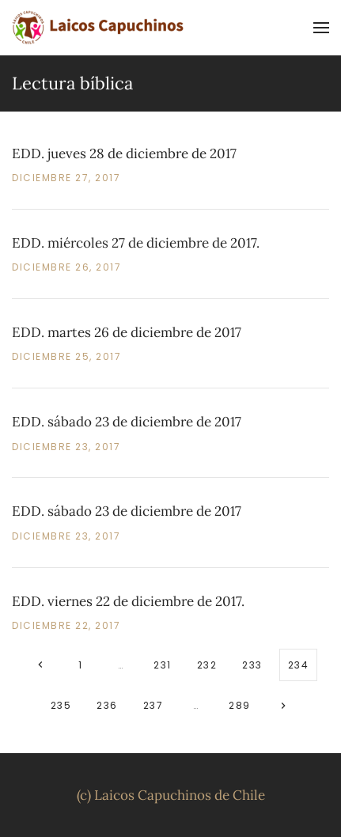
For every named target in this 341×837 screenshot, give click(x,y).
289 (240, 705)
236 (107, 705)
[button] (321, 27)
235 (61, 705)
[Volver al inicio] (99, 27)
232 (207, 665)
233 (252, 665)
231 (162, 665)
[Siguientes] (283, 705)
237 (153, 705)
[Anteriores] (40, 665)
